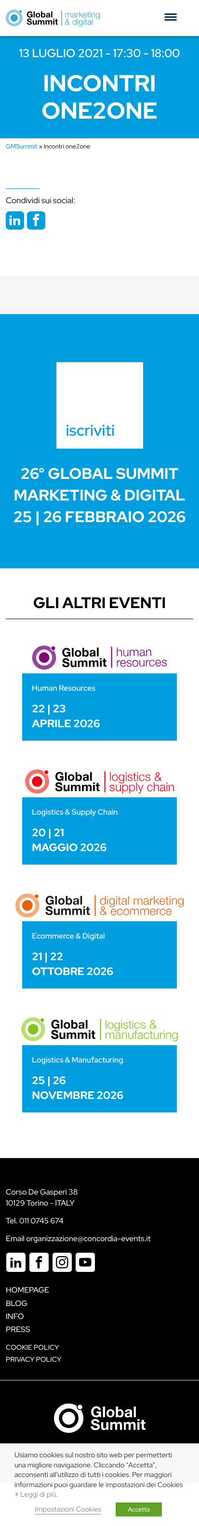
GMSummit (22, 146)
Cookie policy (32, 1347)
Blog (16, 1303)
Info (15, 1316)
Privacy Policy (33, 1359)
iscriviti (90, 430)
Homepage (27, 1290)
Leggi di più (38, 1494)
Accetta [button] (139, 1509)
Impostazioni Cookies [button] (68, 1509)
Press (18, 1329)
